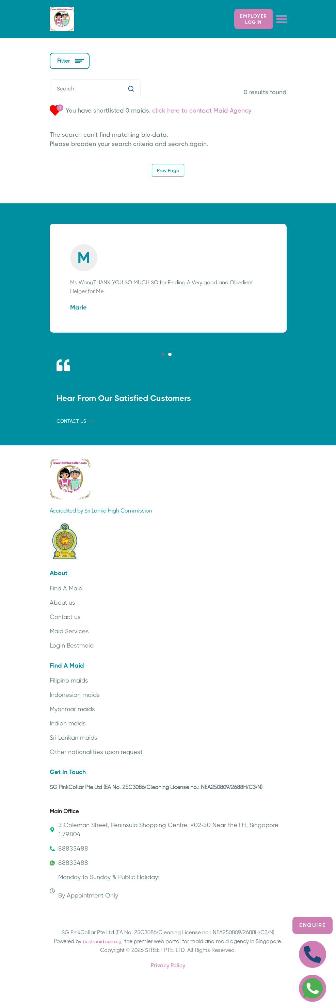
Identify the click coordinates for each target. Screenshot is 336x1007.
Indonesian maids (75, 694)
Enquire (312, 925)
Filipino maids (69, 680)
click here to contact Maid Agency (201, 110)
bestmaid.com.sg (102, 941)
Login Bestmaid (72, 645)
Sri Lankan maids (73, 737)
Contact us (65, 617)
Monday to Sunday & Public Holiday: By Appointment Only (104, 886)
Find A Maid (66, 588)
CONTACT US (76, 421)
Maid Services (69, 631)
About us (62, 602)
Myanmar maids (72, 709)
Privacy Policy (168, 965)
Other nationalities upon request (96, 752)
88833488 (69, 848)
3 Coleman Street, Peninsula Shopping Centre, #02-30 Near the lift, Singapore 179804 (164, 830)
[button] (163, 354)
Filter (69, 60)
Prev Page (168, 170)
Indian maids (68, 723)
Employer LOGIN (253, 19)
